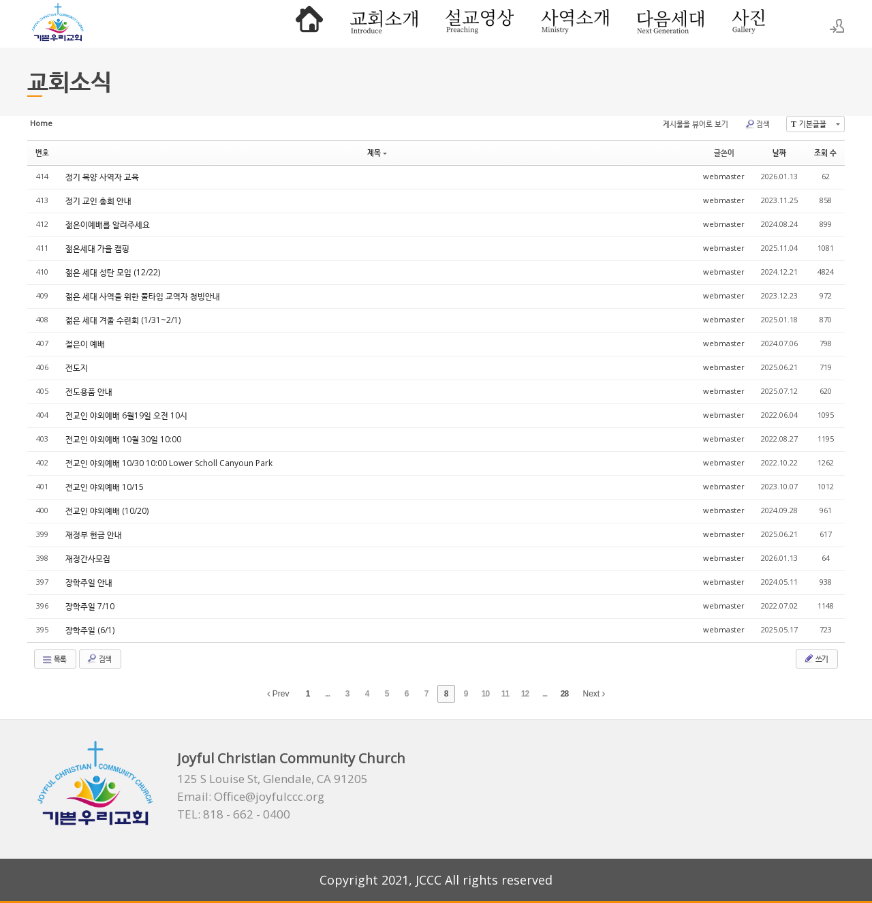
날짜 (779, 152)
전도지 (76, 367)
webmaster (724, 176)
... (327, 694)
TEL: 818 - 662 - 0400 (233, 814)
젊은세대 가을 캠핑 (97, 248)
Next (594, 694)
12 (525, 694)
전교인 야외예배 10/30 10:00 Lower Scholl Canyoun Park (168, 463)
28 (564, 694)
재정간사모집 (87, 558)
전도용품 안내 (88, 391)
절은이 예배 (85, 344)
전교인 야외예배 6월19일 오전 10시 (126, 415)
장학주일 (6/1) (89, 630)
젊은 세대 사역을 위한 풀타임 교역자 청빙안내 (142, 296)
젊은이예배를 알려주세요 (107, 224)
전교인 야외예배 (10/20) (107, 511)
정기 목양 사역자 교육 (102, 177)
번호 (42, 152)
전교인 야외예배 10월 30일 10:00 (123, 439)
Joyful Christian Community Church (291, 758)
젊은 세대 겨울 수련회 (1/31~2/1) (123, 320)
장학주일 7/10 (89, 606)
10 (485, 694)
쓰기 (815, 658)
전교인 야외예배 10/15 (104, 487)
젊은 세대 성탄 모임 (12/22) (112, 272)
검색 (757, 124)
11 (505, 694)
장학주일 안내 (88, 582)
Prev (278, 694)
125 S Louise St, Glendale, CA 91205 (272, 779)
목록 (54, 659)
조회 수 (825, 152)
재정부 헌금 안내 (93, 534)
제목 (377, 152)
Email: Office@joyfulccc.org (250, 797)
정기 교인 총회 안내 (98, 200)
